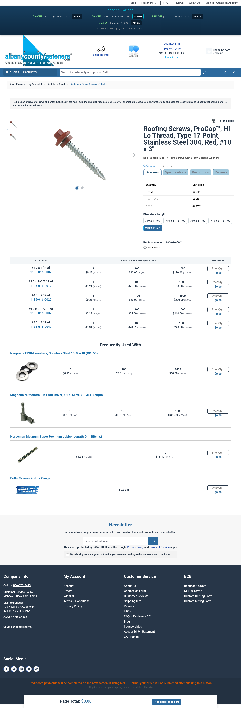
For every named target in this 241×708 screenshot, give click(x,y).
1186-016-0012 (40, 286)
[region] (72, 155)
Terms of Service (159, 547)
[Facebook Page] (6, 669)
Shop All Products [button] (21, 72)
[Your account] (234, 72)
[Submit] (153, 541)
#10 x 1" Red (152, 220)
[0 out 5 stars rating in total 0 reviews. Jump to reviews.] (157, 165)
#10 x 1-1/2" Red (175, 220)
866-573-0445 (172, 48)
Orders (68, 591)
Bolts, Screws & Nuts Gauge (30, 478)
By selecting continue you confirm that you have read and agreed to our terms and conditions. (120, 554)
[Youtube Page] (29, 669)
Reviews (179, 2)
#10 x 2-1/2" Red (220, 220)
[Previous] (25, 154)
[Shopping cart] (218, 51)
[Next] (134, 154)
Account (69, 586)
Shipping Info (132, 601)
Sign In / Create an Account (222, 2)
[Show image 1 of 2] (77, 187)
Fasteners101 (149, 2)
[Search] (204, 72)
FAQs (127, 611)
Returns (129, 606)
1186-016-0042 (40, 326)
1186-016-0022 (40, 299)
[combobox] (130, 72)
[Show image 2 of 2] (82, 187)
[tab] (200, 172)
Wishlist (69, 596)
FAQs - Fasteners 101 (138, 616)
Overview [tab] (152, 172)
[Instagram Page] (21, 669)
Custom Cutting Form (198, 596)
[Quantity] (218, 268)
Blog (133, 2)
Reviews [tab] (221, 172)
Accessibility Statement (139, 631)
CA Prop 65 (131, 636)
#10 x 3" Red (152, 228)
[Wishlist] (226, 72)
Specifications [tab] (175, 172)
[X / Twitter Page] (14, 669)
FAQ (165, 2)
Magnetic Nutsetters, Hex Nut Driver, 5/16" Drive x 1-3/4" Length (56, 395)
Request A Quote (195, 586)
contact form (23, 626)
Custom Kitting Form (197, 601)
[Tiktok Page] (36, 669)
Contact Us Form (135, 591)
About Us (194, 2)
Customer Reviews (136, 596)
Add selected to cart (167, 701)
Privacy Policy (135, 547)
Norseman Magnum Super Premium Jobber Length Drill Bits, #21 (57, 436)
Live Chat (172, 57)
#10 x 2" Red (197, 220)
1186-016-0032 (40, 313)
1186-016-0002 (40, 272)
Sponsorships (133, 626)
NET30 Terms (193, 591)
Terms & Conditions (77, 601)
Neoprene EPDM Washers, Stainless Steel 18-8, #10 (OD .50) (54, 353)
